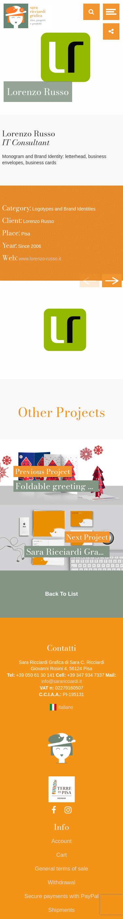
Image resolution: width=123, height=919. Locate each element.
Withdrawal (61, 882)
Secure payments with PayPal (62, 896)
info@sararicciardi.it (61, 681)
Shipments (61, 910)
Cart (61, 855)
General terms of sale (61, 869)
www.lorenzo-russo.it (40, 258)
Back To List (61, 594)
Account (61, 841)
